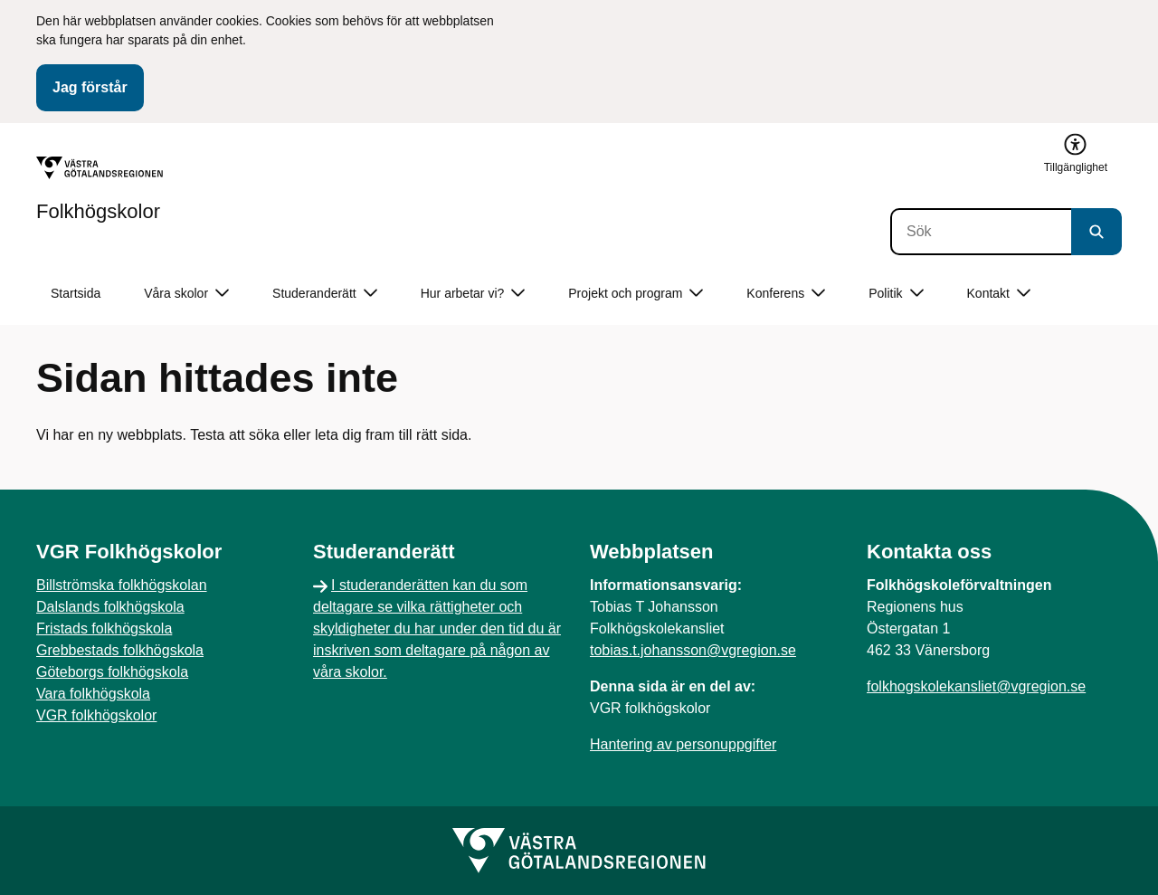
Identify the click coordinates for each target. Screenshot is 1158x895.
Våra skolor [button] (186, 293)
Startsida (75, 293)
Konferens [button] (785, 293)
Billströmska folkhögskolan (121, 585)
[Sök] (980, 231)
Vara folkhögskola (93, 693)
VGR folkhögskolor (96, 715)
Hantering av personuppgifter (683, 744)
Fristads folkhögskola (104, 628)
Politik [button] (895, 293)
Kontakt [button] (998, 293)
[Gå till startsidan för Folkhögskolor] (99, 189)
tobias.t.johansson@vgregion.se (693, 650)
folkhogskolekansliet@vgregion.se (976, 686)
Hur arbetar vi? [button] (473, 293)
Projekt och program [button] (635, 293)
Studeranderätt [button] (324, 293)
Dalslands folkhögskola (110, 606)
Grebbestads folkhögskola (120, 650)
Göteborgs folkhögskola (112, 672)
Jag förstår (90, 87)
